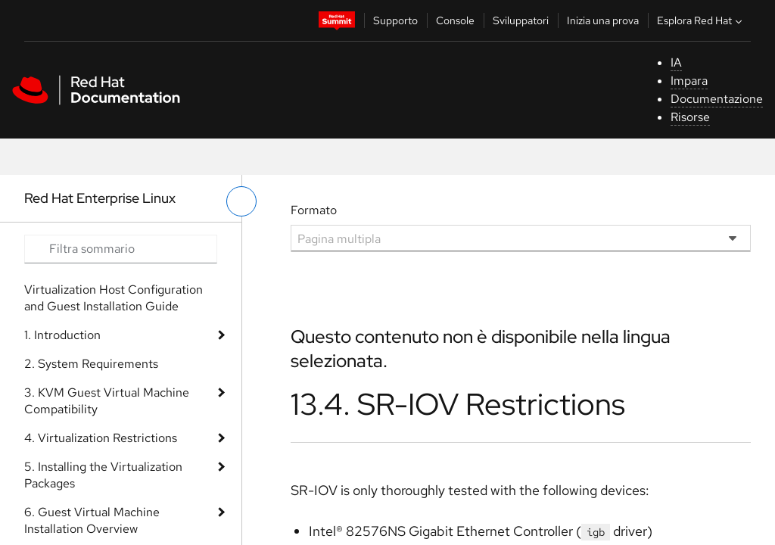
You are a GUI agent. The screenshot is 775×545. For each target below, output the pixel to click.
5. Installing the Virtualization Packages (103, 475)
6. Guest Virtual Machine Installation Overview (92, 520)
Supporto (395, 20)
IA (676, 62)
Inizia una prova (603, 20)
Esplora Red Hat (701, 20)
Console (455, 20)
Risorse (690, 117)
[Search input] (120, 249)
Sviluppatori (521, 20)
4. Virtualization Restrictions (100, 438)
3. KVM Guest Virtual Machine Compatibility (106, 401)
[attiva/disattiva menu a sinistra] (241, 201)
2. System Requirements (91, 364)
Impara (689, 81)
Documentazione (717, 99)
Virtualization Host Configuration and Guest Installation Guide (113, 298)
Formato (314, 210)
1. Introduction (62, 335)
